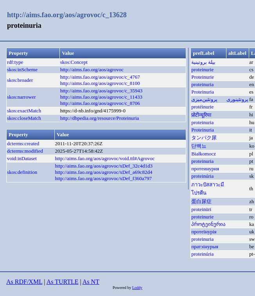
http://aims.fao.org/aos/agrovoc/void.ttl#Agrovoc (105, 158)
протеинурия (205, 168)
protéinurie (202, 107)
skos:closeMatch (24, 118)
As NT (91, 281)
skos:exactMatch (24, 111)
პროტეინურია (208, 224)
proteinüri (201, 209)
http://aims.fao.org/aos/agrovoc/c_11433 (101, 97)
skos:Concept (74, 62)
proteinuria (202, 84)
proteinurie (202, 69)
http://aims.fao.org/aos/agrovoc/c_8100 (100, 83)
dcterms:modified (25, 151)
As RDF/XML (24, 281)
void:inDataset (22, 158)
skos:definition (22, 172)
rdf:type (15, 62)
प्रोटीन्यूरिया (201, 115)
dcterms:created (23, 143)
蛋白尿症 (201, 201)
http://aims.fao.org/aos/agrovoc (92, 69)
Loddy (137, 287)
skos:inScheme (22, 69)
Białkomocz (203, 154)
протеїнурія (203, 232)
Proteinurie (202, 77)
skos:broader (20, 80)
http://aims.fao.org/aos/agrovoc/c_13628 (67, 15)
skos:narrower (21, 97)
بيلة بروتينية (203, 62)
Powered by (122, 287)
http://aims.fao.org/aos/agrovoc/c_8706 (100, 103)
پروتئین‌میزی (204, 99)
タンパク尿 (204, 138)
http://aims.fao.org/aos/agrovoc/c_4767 (100, 77)
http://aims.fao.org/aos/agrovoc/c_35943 (101, 91)
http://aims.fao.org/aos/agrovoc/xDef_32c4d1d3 (104, 166)
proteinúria (202, 176)
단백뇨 (199, 146)
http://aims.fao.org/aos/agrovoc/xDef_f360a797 (103, 178)
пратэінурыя (204, 246)
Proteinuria (202, 92)
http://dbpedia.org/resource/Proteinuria (99, 118)
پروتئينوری (237, 99)
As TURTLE (63, 281)
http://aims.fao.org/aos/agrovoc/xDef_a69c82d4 (104, 172)
